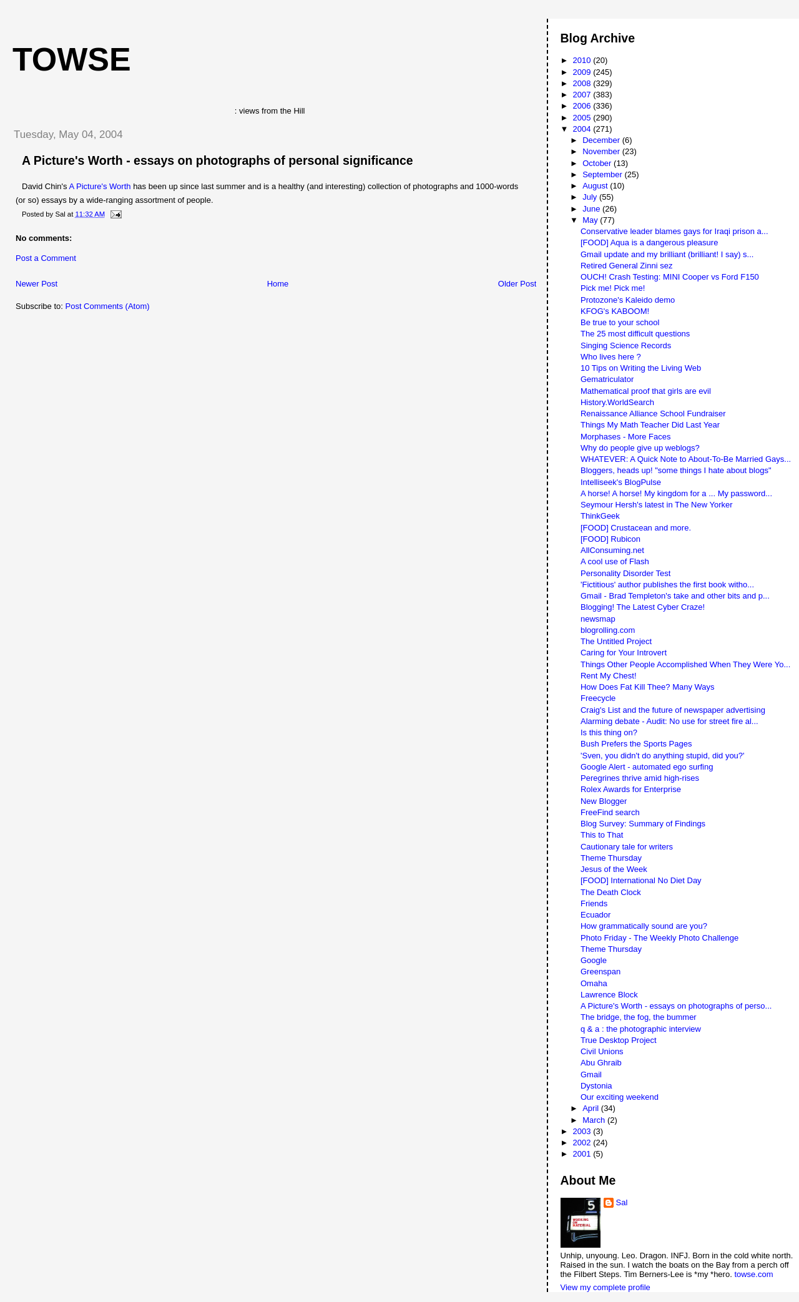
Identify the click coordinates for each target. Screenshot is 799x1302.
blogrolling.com (608, 630)
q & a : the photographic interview (641, 1029)
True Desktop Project (619, 1040)
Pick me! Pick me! (613, 288)
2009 (583, 72)
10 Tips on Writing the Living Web (641, 368)
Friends (594, 903)
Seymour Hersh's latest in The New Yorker (657, 504)
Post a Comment (46, 258)
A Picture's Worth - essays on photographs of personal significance (217, 160)
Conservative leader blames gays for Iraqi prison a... (674, 231)
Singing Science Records (626, 345)
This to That (602, 834)
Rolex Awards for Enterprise (631, 789)
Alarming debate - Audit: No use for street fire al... (669, 721)
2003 (583, 1131)
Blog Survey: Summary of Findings (643, 823)
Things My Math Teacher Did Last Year (650, 424)
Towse (71, 59)
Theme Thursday (611, 858)
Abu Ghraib (601, 1062)
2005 (583, 117)
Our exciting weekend (620, 1097)
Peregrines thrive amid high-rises (640, 778)
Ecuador (595, 914)
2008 (583, 83)
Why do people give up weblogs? (640, 448)
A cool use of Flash (615, 561)
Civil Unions (602, 1051)
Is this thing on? (609, 732)
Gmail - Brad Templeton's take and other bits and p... (675, 595)
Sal (622, 1202)
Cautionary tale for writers (627, 846)
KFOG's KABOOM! (615, 311)
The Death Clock (611, 892)
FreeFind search (610, 812)
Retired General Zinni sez (626, 265)
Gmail (591, 1074)
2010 (583, 60)
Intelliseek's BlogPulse (621, 482)
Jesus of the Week (614, 869)
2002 (583, 1142)
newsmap (598, 619)
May (591, 220)
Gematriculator (607, 379)
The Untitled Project (616, 641)
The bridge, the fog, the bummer (639, 1017)
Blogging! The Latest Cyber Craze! (643, 607)
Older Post (517, 283)
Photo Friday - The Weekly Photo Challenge (659, 937)
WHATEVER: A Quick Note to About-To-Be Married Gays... (686, 459)
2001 (583, 1153)
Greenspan (600, 971)
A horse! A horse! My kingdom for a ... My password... (676, 493)
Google (594, 960)
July (590, 197)
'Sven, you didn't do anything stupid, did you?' (663, 755)
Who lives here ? (611, 356)
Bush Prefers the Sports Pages (636, 743)
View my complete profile (605, 1287)
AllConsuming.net (612, 550)
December (602, 140)
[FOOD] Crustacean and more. (636, 527)
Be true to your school (620, 322)
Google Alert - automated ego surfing (647, 766)
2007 (583, 94)
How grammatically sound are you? (644, 926)
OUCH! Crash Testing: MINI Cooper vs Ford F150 (670, 276)
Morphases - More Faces (626, 436)
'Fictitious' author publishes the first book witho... (667, 584)
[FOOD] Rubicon (610, 539)
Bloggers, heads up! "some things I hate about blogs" (676, 470)
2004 (583, 129)
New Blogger (604, 801)
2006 (583, 105)
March (594, 1120)
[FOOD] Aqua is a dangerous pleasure (649, 242)
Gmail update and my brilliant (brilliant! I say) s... (667, 254)
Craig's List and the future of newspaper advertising (673, 710)
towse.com (753, 1274)
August (596, 185)
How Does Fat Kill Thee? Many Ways (648, 687)
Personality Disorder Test (625, 573)
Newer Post (36, 283)
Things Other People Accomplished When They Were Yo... (685, 664)
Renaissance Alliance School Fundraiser (653, 413)
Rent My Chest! (609, 675)
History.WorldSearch (617, 402)
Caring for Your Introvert (624, 652)
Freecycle (598, 698)
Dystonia (596, 1085)
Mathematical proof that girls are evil (646, 391)
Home (278, 283)
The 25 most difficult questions (635, 333)
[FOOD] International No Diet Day (641, 880)
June (592, 208)
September (603, 174)
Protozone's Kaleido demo (628, 300)
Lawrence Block (609, 994)
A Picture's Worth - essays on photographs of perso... (676, 1006)
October (598, 163)
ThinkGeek (600, 516)
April (591, 1108)
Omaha (594, 983)
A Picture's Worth (99, 186)
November (602, 151)
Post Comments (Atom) (108, 306)
